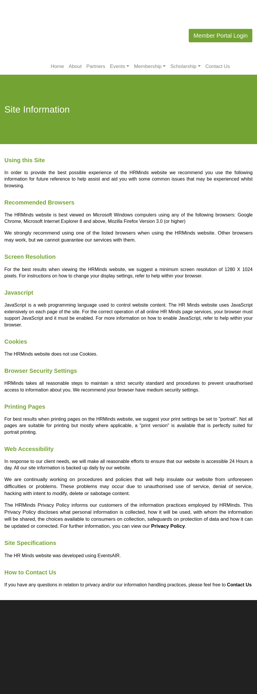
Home (57, 66)
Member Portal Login (220, 35)
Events (117, 66)
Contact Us (217, 66)
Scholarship (183, 66)
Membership (147, 66)
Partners (95, 66)
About (75, 66)
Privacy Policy (168, 526)
